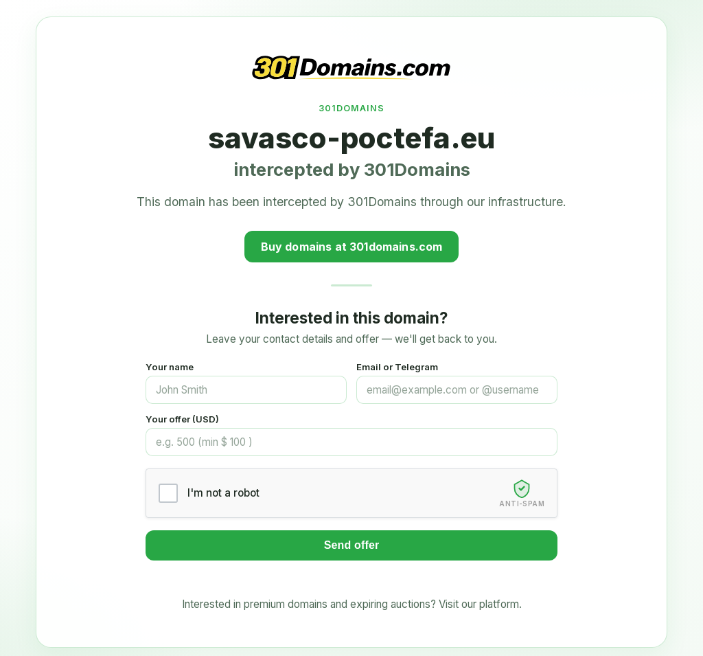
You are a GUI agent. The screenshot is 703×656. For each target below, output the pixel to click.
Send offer (352, 545)
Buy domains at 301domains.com (352, 246)
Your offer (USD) (182, 419)
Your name (170, 366)
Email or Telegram (397, 366)
